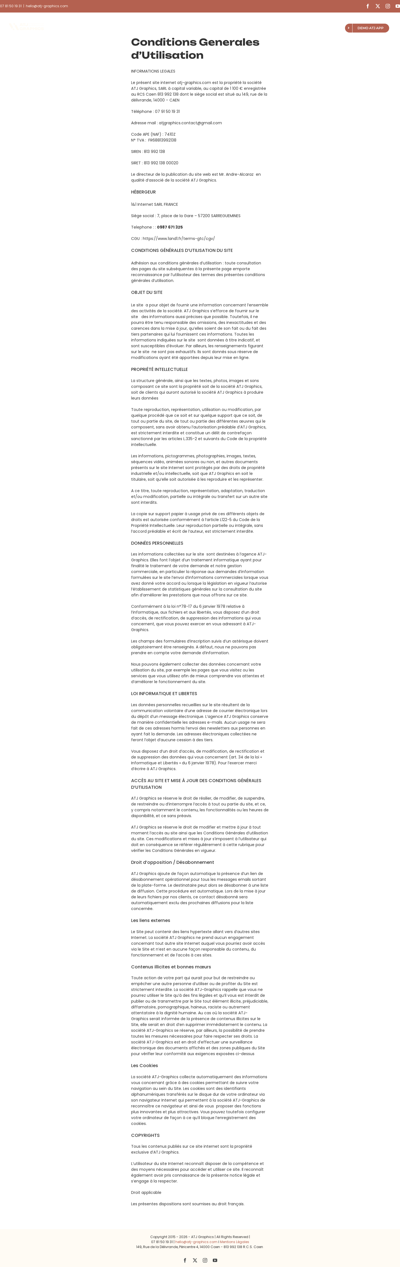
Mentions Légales (234, 1241)
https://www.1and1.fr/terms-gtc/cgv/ (179, 238)
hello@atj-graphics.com (47, 6)
